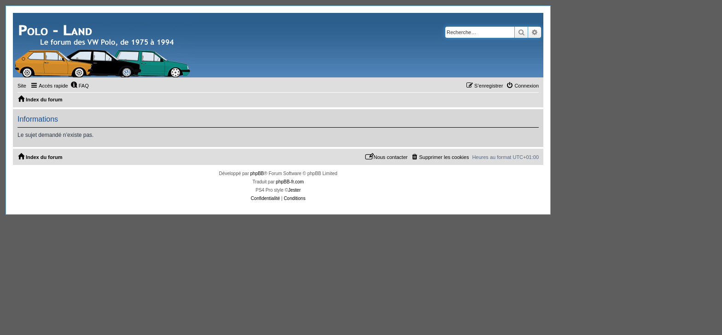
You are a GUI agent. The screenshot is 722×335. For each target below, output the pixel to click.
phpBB (257, 173)
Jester (294, 190)
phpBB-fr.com (290, 181)
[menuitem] (79, 85)
